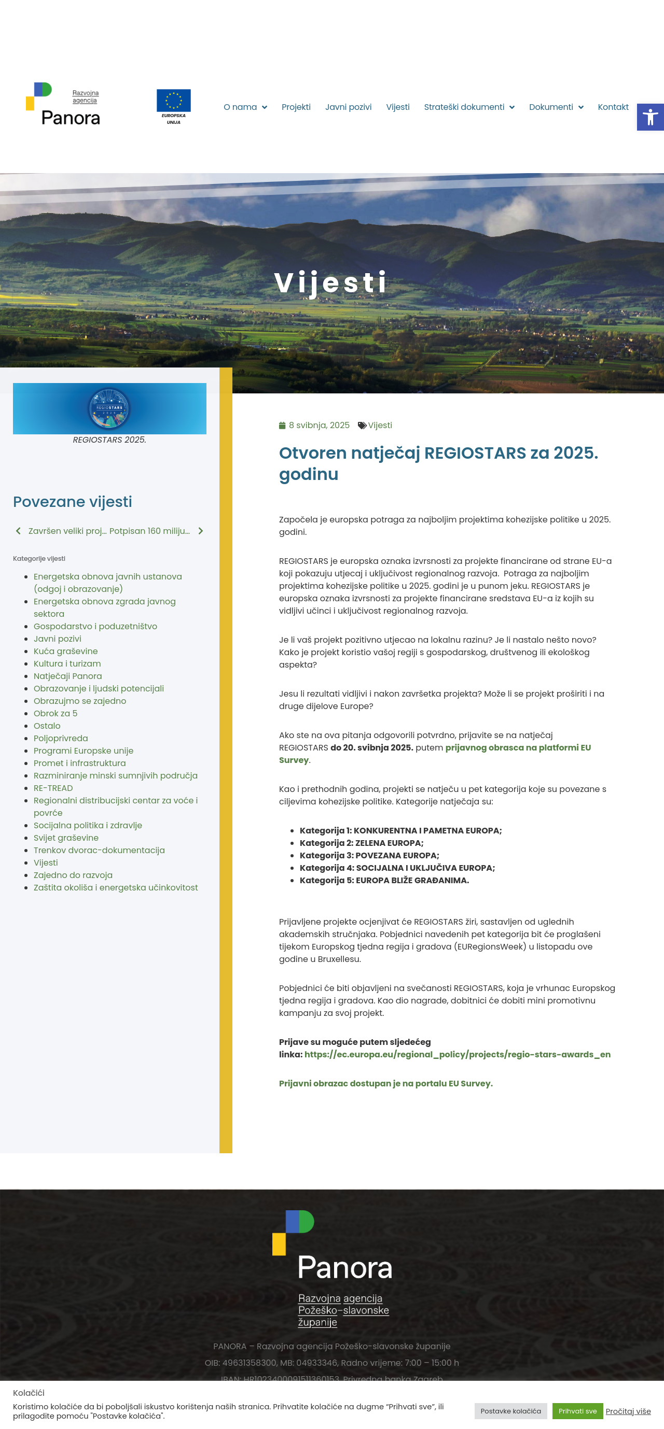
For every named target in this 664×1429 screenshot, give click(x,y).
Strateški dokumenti (469, 107)
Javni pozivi (348, 107)
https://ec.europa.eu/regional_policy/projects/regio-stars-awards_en (458, 1054)
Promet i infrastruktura (80, 763)
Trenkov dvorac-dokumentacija (99, 850)
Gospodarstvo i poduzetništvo (95, 626)
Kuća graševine (66, 651)
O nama (245, 107)
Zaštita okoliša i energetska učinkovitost (116, 888)
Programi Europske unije (83, 751)
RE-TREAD (53, 788)
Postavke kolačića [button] (511, 1411)
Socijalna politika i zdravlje (88, 825)
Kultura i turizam (67, 664)
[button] (650, 117)
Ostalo (47, 726)
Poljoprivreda (61, 738)
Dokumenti (556, 107)
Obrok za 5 (56, 713)
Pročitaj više (628, 1411)
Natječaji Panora (68, 676)
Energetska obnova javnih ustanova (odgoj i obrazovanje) (108, 583)
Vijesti (397, 107)
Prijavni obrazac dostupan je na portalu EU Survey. (386, 1084)
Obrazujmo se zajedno (80, 701)
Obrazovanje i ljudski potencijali (99, 689)
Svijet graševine (66, 838)
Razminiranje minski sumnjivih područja (116, 776)
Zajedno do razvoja (73, 875)
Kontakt (613, 107)
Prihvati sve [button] (578, 1411)
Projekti (296, 107)
